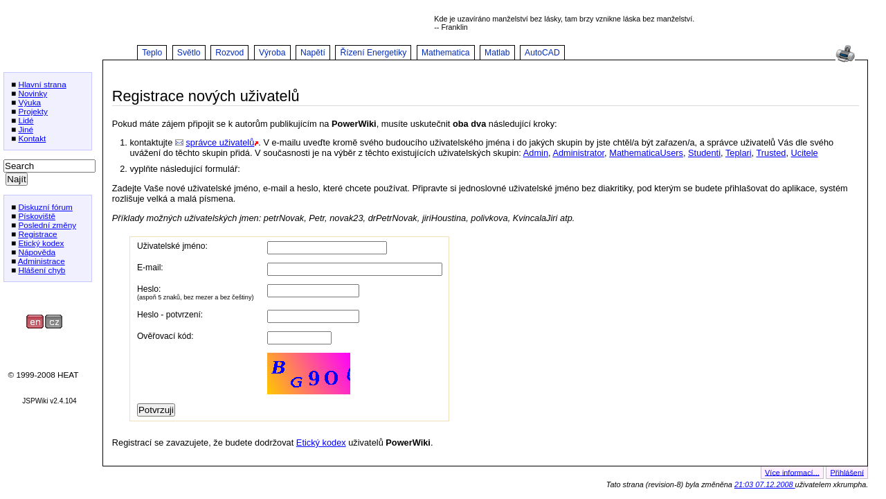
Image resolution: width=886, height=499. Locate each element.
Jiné (25, 129)
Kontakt (32, 138)
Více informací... (792, 472)
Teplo (152, 53)
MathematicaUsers (646, 153)
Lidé (25, 120)
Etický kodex (41, 242)
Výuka (29, 102)
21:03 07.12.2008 (764, 484)
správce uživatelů (220, 142)
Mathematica (446, 53)
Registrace (37, 233)
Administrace (41, 260)
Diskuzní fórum (45, 206)
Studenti (704, 153)
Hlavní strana (42, 84)
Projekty (33, 111)
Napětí (312, 53)
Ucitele (804, 153)
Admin (535, 153)
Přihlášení (847, 472)
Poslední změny (47, 224)
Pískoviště (36, 215)
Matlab (497, 53)
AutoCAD (542, 53)
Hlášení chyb (41, 269)
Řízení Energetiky (373, 53)
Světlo (189, 53)
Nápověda (36, 251)
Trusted (771, 153)
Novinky (32, 93)
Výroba (272, 53)
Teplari (738, 153)
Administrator (578, 153)
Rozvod (229, 53)
